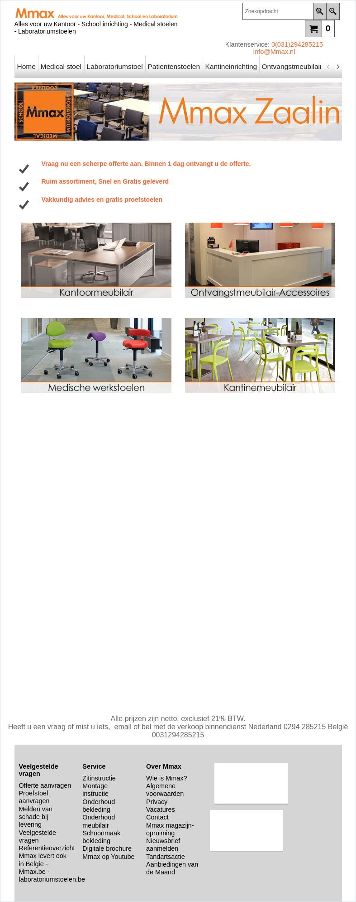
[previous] (329, 67)
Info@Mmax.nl (274, 51)
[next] (338, 67)
